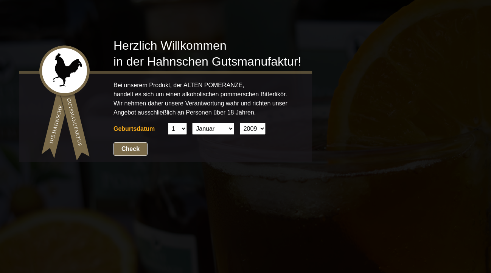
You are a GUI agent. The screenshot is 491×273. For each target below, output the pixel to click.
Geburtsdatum (134, 129)
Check (130, 149)
